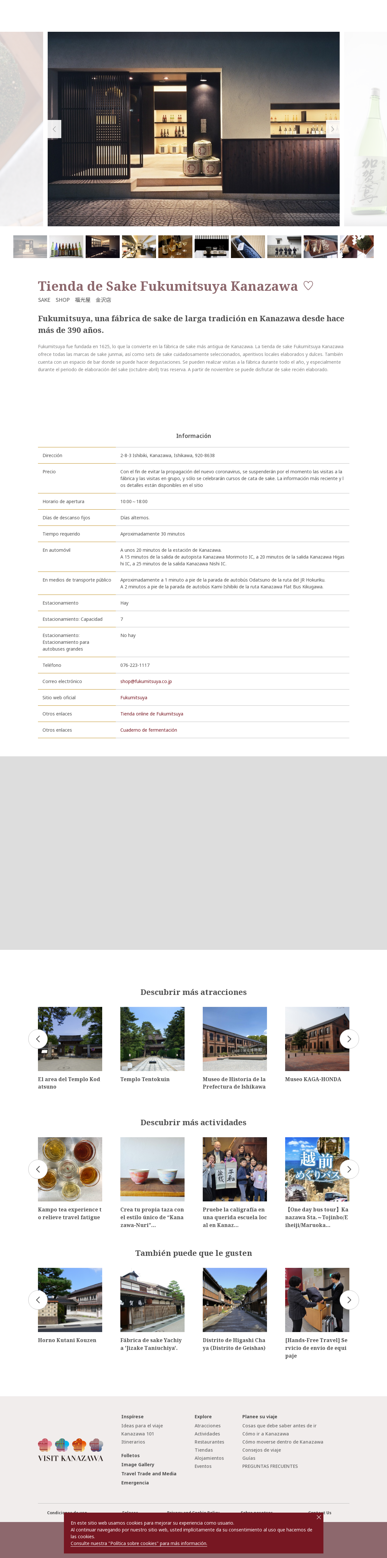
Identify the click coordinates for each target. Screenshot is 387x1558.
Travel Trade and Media (148, 1473)
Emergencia (135, 1483)
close (319, 1517)
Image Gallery (137, 1464)
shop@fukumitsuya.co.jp (146, 681)
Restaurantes (209, 1442)
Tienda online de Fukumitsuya (151, 714)
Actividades (207, 1434)
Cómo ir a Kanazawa (265, 1434)
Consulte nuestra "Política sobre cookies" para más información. (139, 1543)
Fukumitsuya (133, 697)
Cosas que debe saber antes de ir (279, 1425)
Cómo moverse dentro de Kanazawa (282, 1442)
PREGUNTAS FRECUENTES (270, 1466)
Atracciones (208, 1425)
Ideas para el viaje (142, 1425)
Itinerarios (133, 1442)
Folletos (130, 1455)
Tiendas (204, 1450)
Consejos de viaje (261, 1450)
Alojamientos (209, 1458)
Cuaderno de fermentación (148, 730)
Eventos (203, 1466)
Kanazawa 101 (137, 1434)
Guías (248, 1458)
